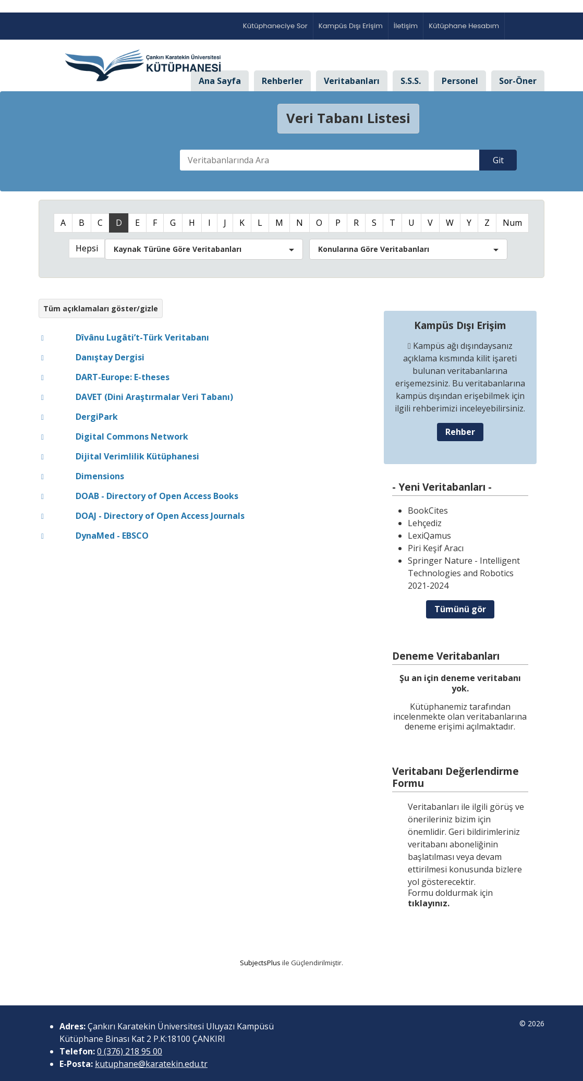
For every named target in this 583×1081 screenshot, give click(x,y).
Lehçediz (425, 523)
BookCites (428, 510)
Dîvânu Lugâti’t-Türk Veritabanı (142, 337)
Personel (460, 81)
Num (512, 222)
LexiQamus (429, 535)
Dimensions (100, 476)
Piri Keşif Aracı (436, 548)
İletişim (406, 26)
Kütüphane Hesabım (464, 26)
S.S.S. (410, 81)
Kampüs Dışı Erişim (351, 26)
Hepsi (87, 248)
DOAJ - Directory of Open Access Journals (160, 515)
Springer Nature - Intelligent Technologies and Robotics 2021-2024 (464, 573)
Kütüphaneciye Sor (275, 26)
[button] (204, 249)
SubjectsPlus (260, 962)
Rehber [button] (460, 432)
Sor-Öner (518, 81)
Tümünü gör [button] (460, 609)
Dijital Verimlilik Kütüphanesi (137, 456)
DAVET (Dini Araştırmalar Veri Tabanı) (154, 397)
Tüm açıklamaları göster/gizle (100, 308)
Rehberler (282, 81)
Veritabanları (352, 81)
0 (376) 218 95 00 (129, 1051)
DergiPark (97, 416)
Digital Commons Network (132, 436)
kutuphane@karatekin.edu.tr (151, 1064)
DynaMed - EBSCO (112, 535)
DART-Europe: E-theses (122, 377)
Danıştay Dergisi (110, 357)
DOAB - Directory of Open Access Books (157, 496)
